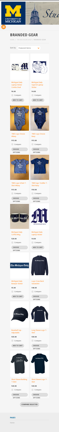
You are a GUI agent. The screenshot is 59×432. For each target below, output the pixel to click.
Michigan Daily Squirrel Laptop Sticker (37, 84)
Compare (17, 95)
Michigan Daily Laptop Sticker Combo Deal (16, 84)
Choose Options (16, 149)
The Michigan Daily (24, 40)
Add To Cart (18, 100)
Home (12, 40)
